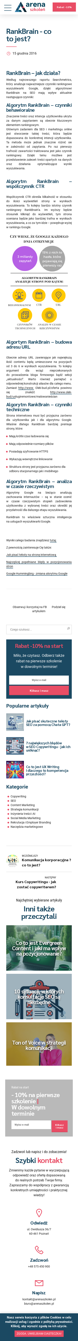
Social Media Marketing (26, 818)
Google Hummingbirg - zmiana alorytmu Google (36, 573)
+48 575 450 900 (39, 1266)
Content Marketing (23, 805)
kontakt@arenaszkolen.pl (39, 1299)
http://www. (26, 388)
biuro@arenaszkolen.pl (39, 1303)
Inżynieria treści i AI (23, 813)
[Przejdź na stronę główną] (30, 7)
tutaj (53, 540)
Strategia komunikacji (24, 809)
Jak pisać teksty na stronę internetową (31, 554)
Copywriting (18, 796)
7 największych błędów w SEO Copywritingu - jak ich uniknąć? (48, 746)
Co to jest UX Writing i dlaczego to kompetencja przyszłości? (47, 770)
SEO (13, 800)
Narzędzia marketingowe (27, 826)
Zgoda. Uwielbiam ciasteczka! (39, 1333)
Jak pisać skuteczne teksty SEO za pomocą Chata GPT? (48, 723)
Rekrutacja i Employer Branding (31, 822)
